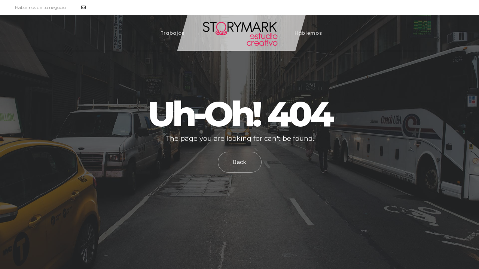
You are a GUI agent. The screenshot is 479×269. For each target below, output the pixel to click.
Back (239, 162)
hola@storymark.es (104, 7)
